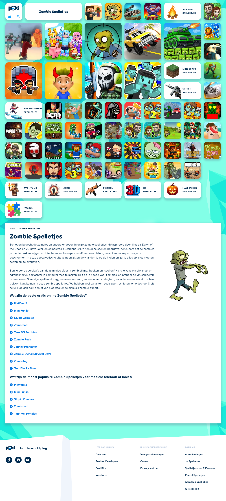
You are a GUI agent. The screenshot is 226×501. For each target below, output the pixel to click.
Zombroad (20, 325)
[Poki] (13, 8)
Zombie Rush (22, 339)
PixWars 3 (20, 303)
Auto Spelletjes (194, 454)
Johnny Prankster (25, 346)
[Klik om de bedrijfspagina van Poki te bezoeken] (26, 448)
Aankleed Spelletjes (196, 482)
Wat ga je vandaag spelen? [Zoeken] (18, 16)
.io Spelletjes (192, 461)
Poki (12, 229)
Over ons (101, 454)
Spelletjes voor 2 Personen (200, 468)
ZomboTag (20, 361)
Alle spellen (192, 489)
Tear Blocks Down (25, 368)
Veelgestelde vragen (152, 454)
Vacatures (101, 475)
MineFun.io (21, 310)
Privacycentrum (149, 468)
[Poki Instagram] (18, 460)
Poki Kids (101, 468)
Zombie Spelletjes (29, 229)
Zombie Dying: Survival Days (32, 354)
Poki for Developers (107, 461)
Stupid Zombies (24, 317)
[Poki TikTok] (9, 460)
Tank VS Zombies (25, 332)
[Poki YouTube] (28, 460)
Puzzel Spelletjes (195, 475)
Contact (145, 461)
